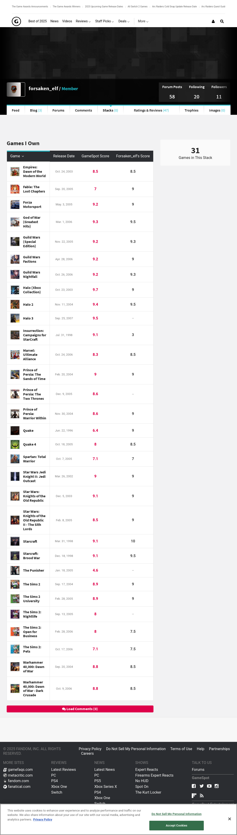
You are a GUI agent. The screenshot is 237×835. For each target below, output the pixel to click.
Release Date (64, 156)
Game (17, 156)
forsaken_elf (43, 88)
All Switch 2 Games (137, 6)
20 (196, 96)
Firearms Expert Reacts (154, 775)
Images (217, 110)
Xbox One (59, 786)
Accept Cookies (176, 825)
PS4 (54, 781)
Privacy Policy (90, 749)
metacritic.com (18, 775)
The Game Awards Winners (66, 6)
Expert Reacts (146, 769)
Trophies (191, 110)
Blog (36, 110)
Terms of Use (181, 749)
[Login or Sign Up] (213, 21)
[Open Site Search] (222, 21)
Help (200, 749)
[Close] (230, 819)
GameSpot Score (95, 156)
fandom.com (16, 781)
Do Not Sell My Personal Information (136, 749)
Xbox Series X (105, 786)
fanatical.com (17, 786)
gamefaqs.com (18, 769)
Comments (83, 110)
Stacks (110, 110)
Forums (58, 110)
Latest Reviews (63, 769)
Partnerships (219, 749)
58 (172, 96)
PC (53, 775)
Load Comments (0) (80, 708)
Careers (87, 753)
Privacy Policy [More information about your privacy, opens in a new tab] (42, 819)
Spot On (141, 786)
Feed (15, 110)
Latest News (104, 769)
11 (219, 96)
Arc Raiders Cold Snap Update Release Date (174, 6)
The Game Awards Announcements (30, 6)
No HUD (141, 781)
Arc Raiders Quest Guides (214, 6)
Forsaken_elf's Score (133, 156)
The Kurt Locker (148, 792)
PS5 (97, 781)
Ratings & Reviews (151, 110)
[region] (118, 819)
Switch (56, 792)
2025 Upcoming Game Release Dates (104, 6)
